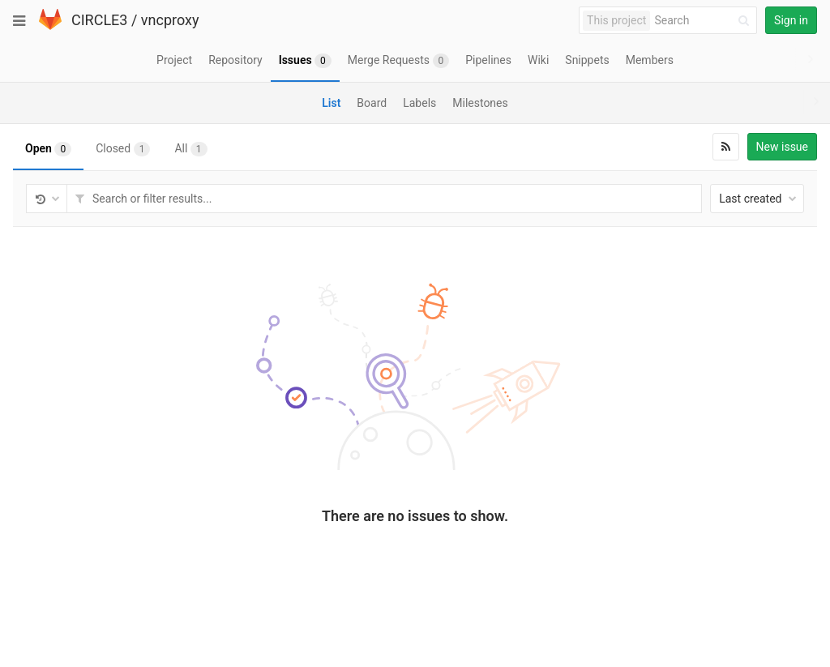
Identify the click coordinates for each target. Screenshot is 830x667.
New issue (782, 146)
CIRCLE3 (99, 19)
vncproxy (170, 19)
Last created (758, 198)
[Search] (704, 21)
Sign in (791, 20)
